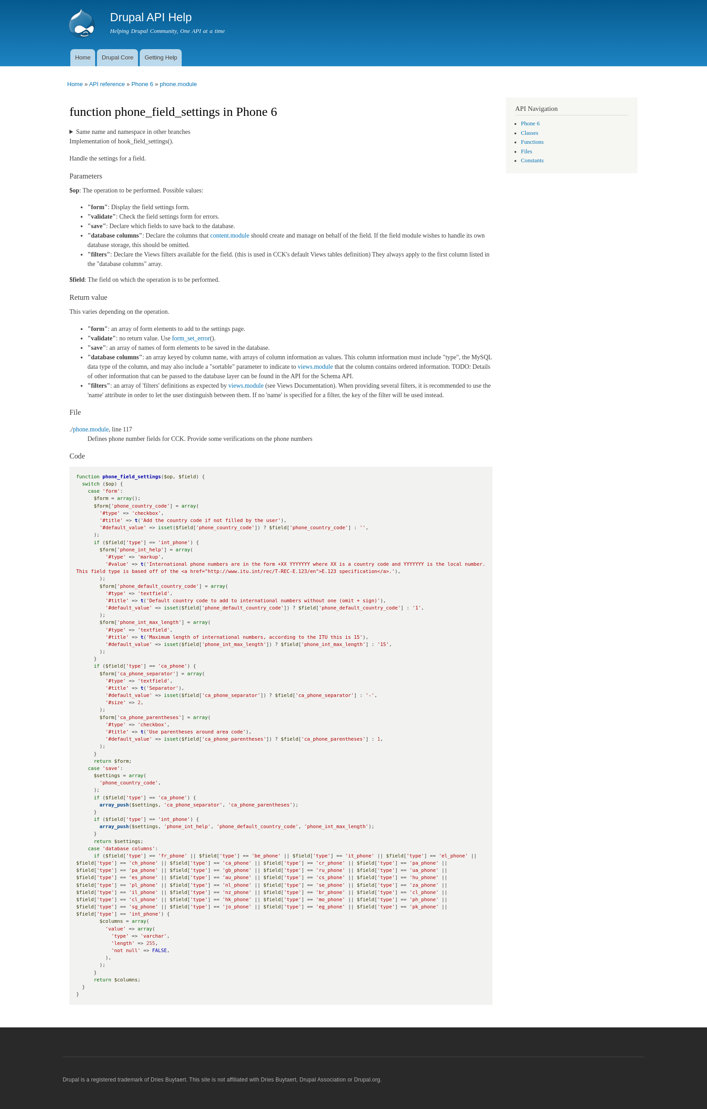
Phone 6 (142, 84)
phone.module (178, 84)
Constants (532, 160)
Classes (529, 133)
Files (526, 151)
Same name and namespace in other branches (133, 131)
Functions (532, 142)
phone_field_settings (131, 477)
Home (83, 57)
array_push (114, 805)
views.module (315, 366)
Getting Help (161, 57)
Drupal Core (117, 57)
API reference (107, 84)
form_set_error (191, 338)
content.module (229, 235)
